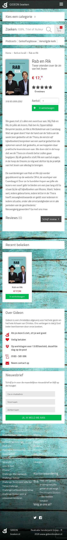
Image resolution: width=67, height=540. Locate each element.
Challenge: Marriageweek (14, 474)
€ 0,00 (61, 27)
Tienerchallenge (10, 486)
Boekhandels (8, 454)
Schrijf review (49, 219)
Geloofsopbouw (28, 41)
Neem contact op (20, 363)
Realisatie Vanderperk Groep (45, 530)
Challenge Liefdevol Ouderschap (17, 490)
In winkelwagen (46, 108)
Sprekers (6, 462)
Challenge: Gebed (10, 478)
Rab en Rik (33, 52)
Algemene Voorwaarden (14, 450)
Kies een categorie (19, 16)
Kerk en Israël (20, 52)
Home (8, 52)
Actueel (37, 450)
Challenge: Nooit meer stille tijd (17, 482)
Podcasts (11, 41)
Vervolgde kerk (47, 41)
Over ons (6, 446)
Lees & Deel (8, 466)
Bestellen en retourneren (14, 458)
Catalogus (38, 462)
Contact (37, 458)
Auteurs (37, 446)
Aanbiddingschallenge (13, 442)
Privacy (5, 470)
